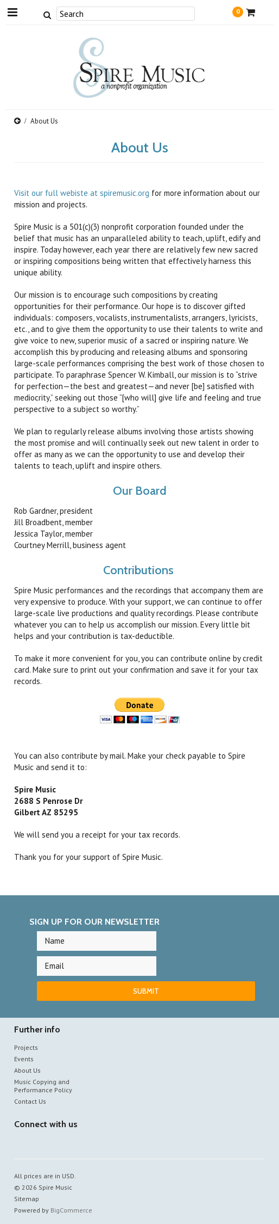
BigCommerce (71, 1210)
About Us (27, 1070)
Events (24, 1059)
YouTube (40, 1145)
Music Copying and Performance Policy (43, 1086)
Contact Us (30, 1101)
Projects (26, 1047)
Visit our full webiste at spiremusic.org (81, 193)
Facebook (21, 1145)
